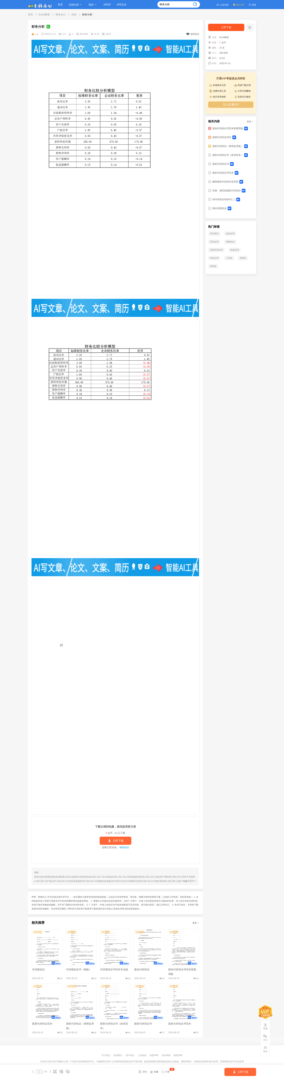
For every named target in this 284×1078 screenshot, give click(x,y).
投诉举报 (166, 1055)
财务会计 (61, 14)
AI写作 (107, 4)
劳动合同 (214, 241)
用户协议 (130, 1055)
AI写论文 (122, 4)
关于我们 (106, 1055)
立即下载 (115, 841)
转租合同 (214, 258)
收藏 (154, 1071)
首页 (60, 4)
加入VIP (238, 4)
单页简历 (214, 233)
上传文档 (222, 4)
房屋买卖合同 (216, 250)
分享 (168, 1071)
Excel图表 (44, 14)
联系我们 (118, 1055)
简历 (93, 4)
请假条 (213, 266)
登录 (252, 4)
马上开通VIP (231, 104)
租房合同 (230, 233)
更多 (196, 923)
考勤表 (243, 258)
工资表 (229, 258)
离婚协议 (230, 241)
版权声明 (178, 1055)
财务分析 (87, 14)
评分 (142, 1071)
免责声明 (154, 1055)
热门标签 (214, 226)
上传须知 (142, 1055)
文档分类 (76, 4)
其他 (73, 14)
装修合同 (234, 250)
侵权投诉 (192, 34)
